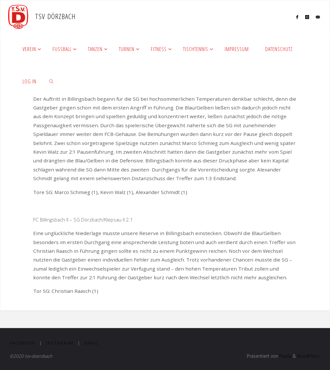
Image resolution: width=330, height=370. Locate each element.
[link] (51, 81)
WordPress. (308, 356)
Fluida (284, 356)
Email (91, 343)
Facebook (22, 343)
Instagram (60, 343)
